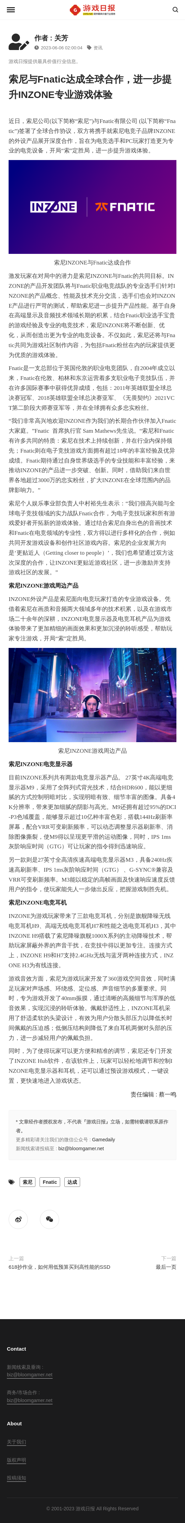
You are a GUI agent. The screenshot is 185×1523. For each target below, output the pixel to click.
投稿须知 (16, 1478)
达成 (72, 1182)
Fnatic (50, 1182)
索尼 (27, 1182)
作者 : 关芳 (51, 38)
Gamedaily (103, 1139)
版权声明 (16, 1460)
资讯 (94, 47)
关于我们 (16, 1442)
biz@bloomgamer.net (81, 1148)
